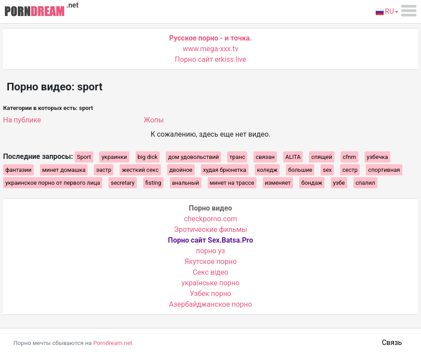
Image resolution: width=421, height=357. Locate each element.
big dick (148, 157)
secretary (123, 182)
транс (237, 157)
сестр (349, 169)
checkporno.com (210, 219)
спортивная (384, 169)
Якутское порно (210, 261)
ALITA (293, 157)
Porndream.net (112, 343)
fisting (153, 182)
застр (103, 169)
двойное (180, 169)
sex (327, 169)
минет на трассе (232, 182)
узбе (339, 182)
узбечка (377, 157)
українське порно (210, 283)
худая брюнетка (224, 169)
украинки (114, 157)
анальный (185, 182)
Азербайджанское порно (210, 304)
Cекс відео (210, 272)
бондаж (311, 182)
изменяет (278, 182)
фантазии (18, 169)
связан (265, 157)
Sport (84, 157)
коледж (267, 169)
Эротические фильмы (210, 229)
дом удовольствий (193, 157)
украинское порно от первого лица (52, 182)
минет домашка (64, 169)
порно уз (210, 251)
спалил (365, 182)
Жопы (154, 120)
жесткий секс (140, 169)
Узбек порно (211, 293)
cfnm (349, 157)
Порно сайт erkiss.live (210, 59)
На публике (22, 120)
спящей (321, 157)
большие (300, 169)
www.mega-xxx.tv (210, 49)
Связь (392, 342)
